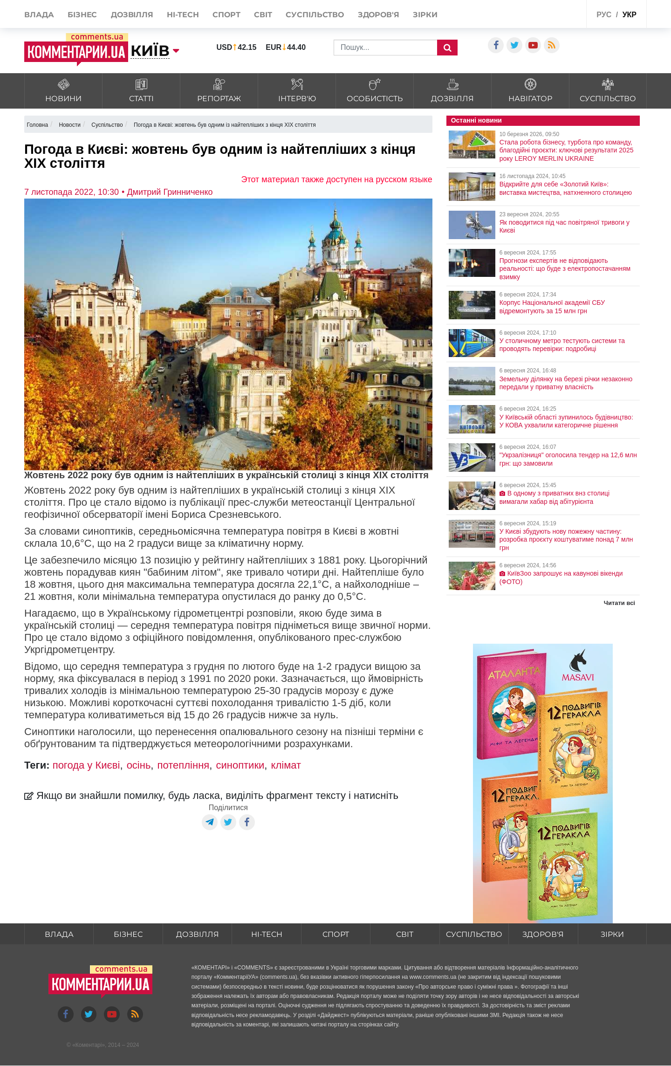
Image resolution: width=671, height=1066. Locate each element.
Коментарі (88, 1045)
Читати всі (619, 602)
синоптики (240, 765)
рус (603, 15)
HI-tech (183, 14)
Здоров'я (378, 14)
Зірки (425, 14)
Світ (263, 14)
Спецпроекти (556, 13)
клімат (286, 765)
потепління (183, 765)
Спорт (226, 14)
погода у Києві (86, 765)
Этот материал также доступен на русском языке (336, 179)
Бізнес (82, 14)
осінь (139, 765)
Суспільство (315, 14)
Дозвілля (132, 14)
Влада (39, 14)
